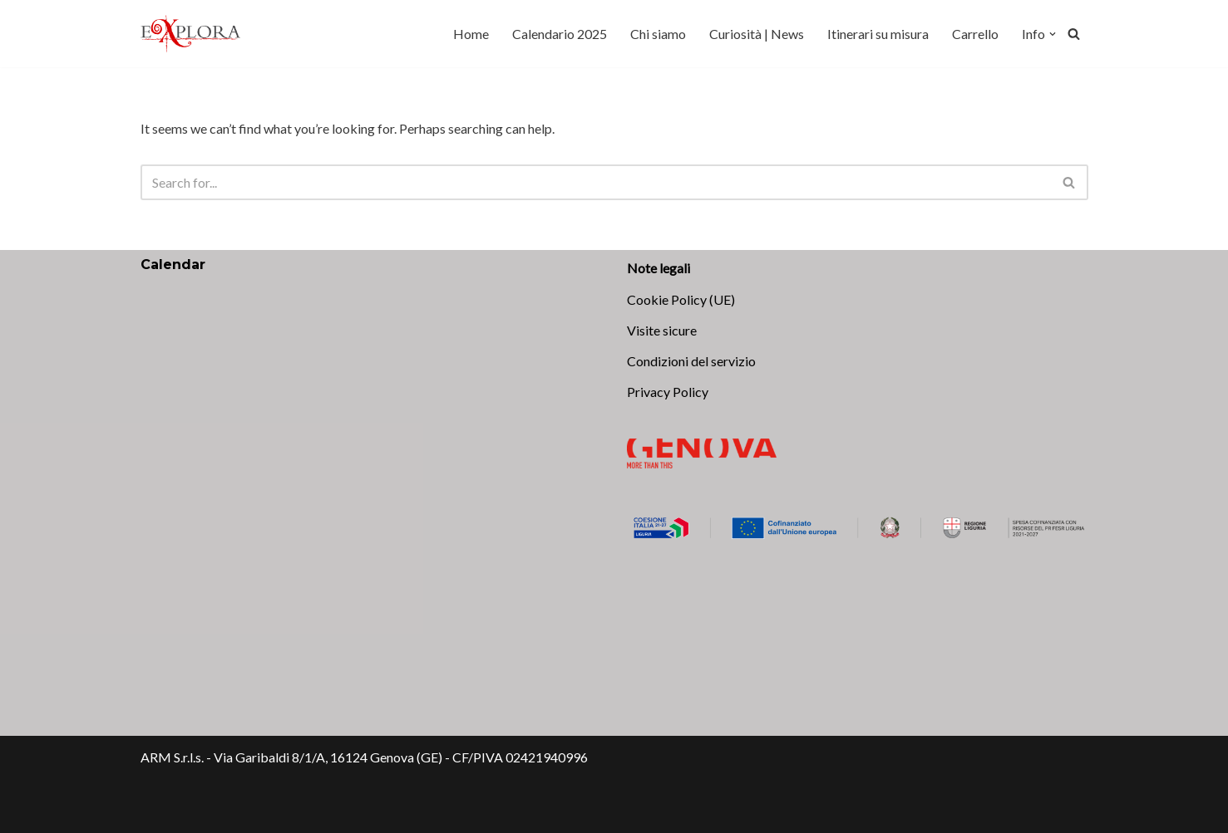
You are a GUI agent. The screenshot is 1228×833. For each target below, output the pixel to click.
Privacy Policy (667, 391)
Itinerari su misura (878, 34)
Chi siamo (658, 34)
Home (471, 34)
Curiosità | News (756, 34)
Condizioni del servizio (691, 361)
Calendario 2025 (559, 34)
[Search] (1074, 33)
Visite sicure (662, 330)
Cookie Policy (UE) (681, 299)
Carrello (975, 34)
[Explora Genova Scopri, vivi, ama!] (190, 33)
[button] (1052, 34)
